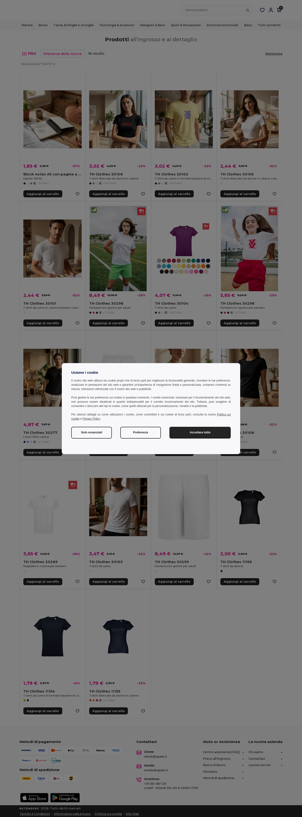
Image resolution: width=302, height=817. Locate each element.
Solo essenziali (91, 432)
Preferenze (140, 432)
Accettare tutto (200, 432)
